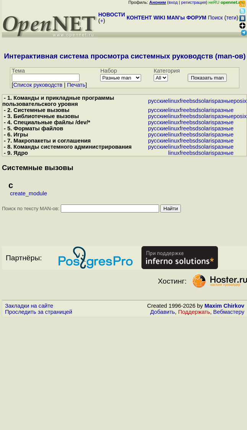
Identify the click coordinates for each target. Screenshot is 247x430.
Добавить (162, 312)
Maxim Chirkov (224, 306)
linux (174, 101)
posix (240, 101)
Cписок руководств (38, 85)
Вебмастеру (228, 312)
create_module (28, 193)
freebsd (189, 101)
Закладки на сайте (29, 306)
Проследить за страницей (38, 312)
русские (158, 101)
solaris (206, 101)
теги (231, 18)
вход (173, 2)
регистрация (193, 2)
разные (224, 101)
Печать (76, 85)
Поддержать (194, 312)
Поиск (215, 18)
